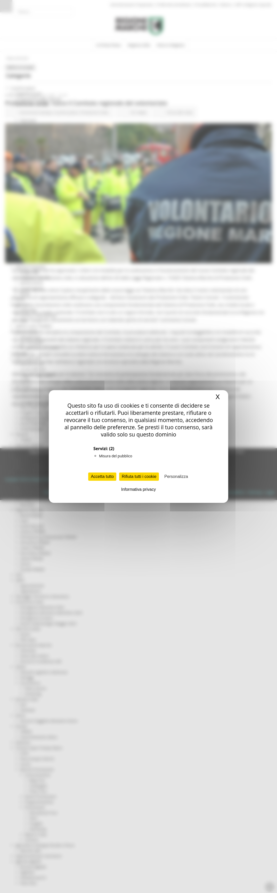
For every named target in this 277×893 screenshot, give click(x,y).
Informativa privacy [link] (138, 489)
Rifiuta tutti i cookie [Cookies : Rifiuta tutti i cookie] (139, 476)
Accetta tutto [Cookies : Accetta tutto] (102, 476)
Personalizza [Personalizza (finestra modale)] (176, 476)
